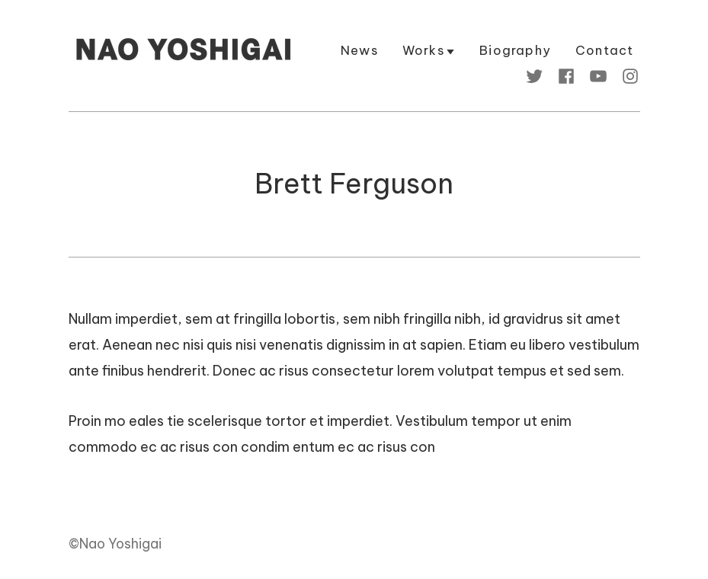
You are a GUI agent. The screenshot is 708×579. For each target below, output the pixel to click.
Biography (515, 51)
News (359, 51)
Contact (604, 51)
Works (423, 51)
